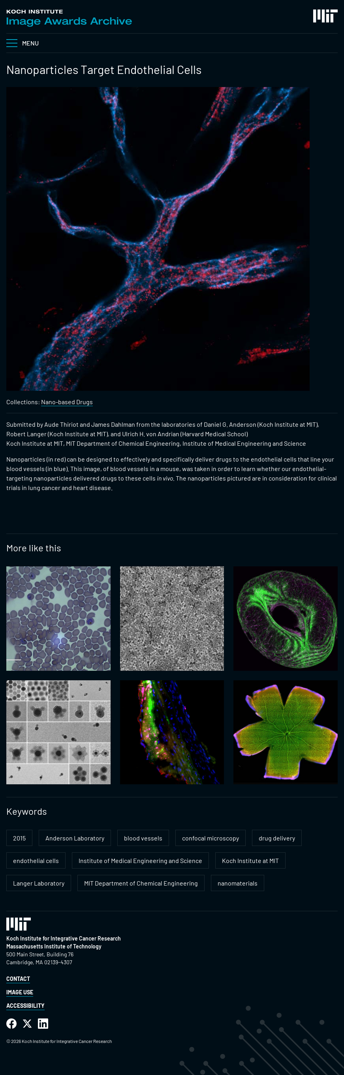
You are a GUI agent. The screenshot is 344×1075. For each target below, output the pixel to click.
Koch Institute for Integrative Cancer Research (63, 938)
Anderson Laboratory (74, 838)
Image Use (19, 992)
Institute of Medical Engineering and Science (140, 860)
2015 (19, 838)
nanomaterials (238, 883)
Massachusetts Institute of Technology (54, 946)
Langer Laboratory (38, 883)
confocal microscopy (210, 838)
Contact (18, 978)
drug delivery (277, 838)
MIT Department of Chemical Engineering (141, 883)
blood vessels (143, 838)
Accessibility (25, 1005)
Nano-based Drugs (67, 401)
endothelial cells (36, 860)
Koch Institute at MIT (250, 860)
